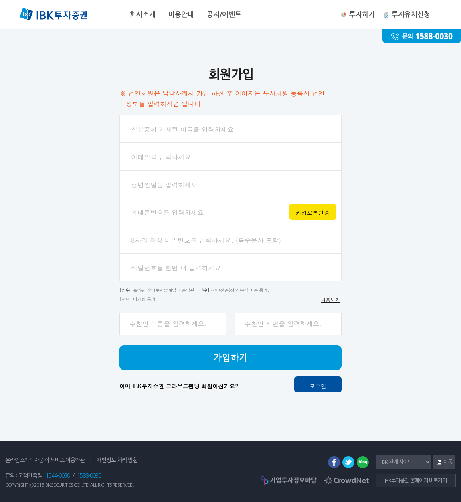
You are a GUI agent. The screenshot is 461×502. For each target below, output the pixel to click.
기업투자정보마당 (289, 480)
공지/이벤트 (224, 14)
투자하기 (362, 14)
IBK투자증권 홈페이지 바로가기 (416, 480)
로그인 (317, 386)
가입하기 (230, 357)
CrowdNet (346, 480)
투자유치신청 (411, 14)
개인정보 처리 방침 (117, 460)
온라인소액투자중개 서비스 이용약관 (45, 460)
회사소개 (143, 14)
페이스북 (334, 462)
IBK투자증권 (53, 15)
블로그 (363, 462)
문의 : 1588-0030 (421, 36)
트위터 (348, 462)
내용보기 (330, 299)
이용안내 (181, 14)
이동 (442, 462)
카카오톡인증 (313, 213)
